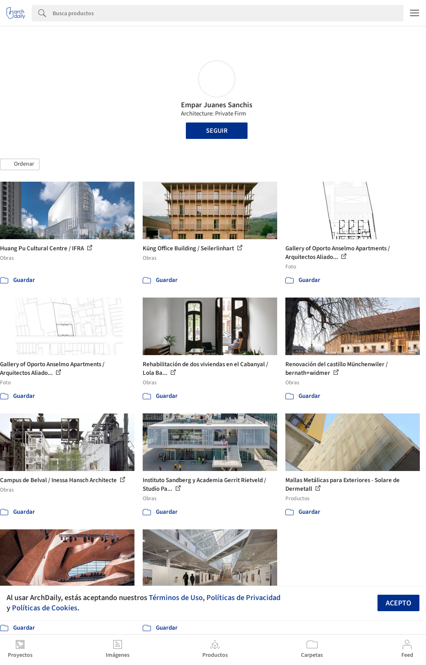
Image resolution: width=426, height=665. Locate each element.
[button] (19, 164)
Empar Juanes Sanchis (216, 105)
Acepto (398, 603)
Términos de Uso (176, 597)
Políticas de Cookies (44, 608)
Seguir (216, 130)
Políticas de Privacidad (243, 597)
